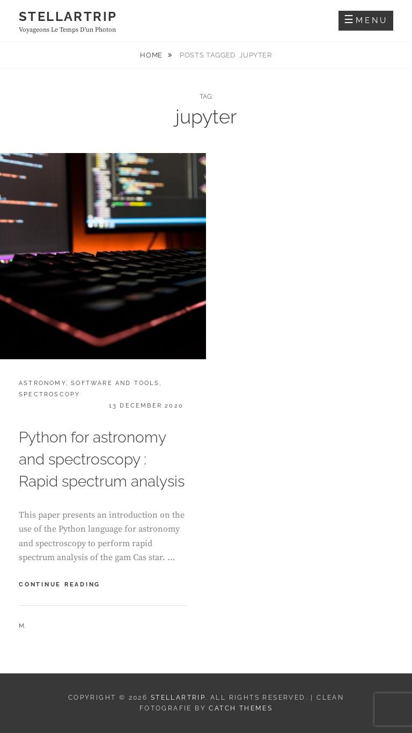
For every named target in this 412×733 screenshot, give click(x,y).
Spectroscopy (49, 394)
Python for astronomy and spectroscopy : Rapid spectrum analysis (102, 459)
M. (22, 625)
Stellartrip (68, 16)
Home (152, 55)
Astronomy (42, 383)
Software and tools (115, 383)
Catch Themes (241, 708)
